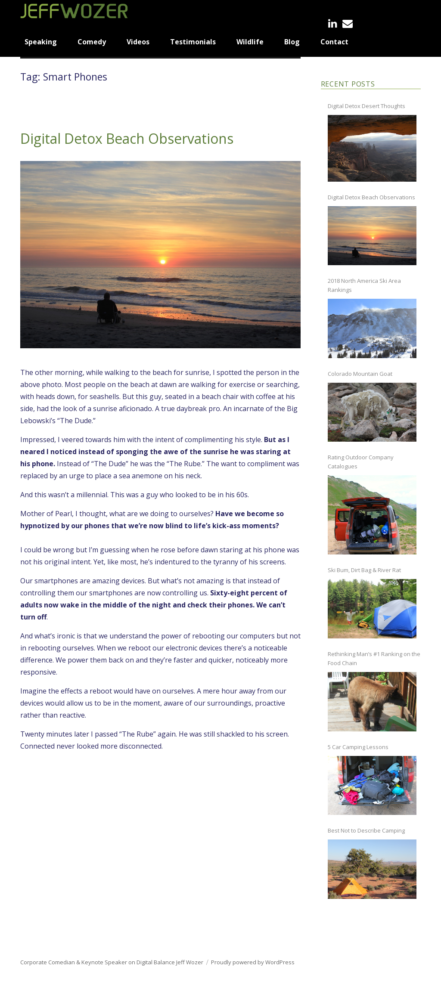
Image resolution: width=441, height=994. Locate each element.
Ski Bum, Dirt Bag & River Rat (364, 570)
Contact (334, 41)
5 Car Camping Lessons (358, 747)
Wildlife (250, 41)
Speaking (41, 41)
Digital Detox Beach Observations (126, 138)
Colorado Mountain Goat (360, 374)
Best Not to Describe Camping (366, 830)
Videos (138, 41)
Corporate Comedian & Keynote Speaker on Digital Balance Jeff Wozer (111, 962)
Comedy (92, 41)
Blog (292, 41)
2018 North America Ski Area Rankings (364, 285)
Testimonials (193, 41)
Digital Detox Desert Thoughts (366, 106)
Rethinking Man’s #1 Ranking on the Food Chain (374, 658)
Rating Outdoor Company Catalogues (361, 461)
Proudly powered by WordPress (253, 962)
